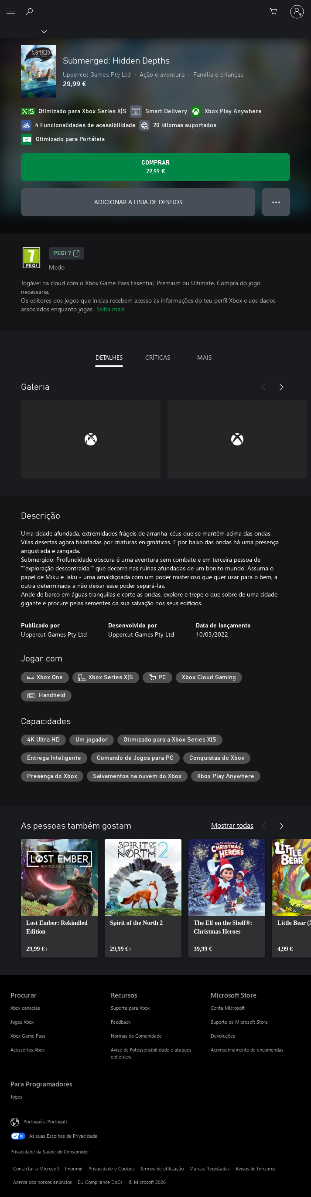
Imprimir (74, 1168)
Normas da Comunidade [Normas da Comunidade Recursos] (136, 1036)
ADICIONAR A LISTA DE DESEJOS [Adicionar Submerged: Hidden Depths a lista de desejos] (138, 202)
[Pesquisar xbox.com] (30, 11)
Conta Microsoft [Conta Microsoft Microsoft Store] (228, 1008)
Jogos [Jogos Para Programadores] (16, 1096)
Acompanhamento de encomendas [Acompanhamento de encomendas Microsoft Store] (247, 1049)
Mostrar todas (232, 824)
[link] (59, 898)
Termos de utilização (162, 1168)
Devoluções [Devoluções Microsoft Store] (223, 1036)
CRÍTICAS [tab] (157, 357)
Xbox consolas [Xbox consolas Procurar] (25, 1008)
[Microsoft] (155, 6)
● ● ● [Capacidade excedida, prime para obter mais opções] (276, 201)
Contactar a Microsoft (36, 1168)
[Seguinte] (281, 387)
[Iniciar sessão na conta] (297, 11)
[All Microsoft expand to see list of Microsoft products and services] (10, 11)
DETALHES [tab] (109, 357)
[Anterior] (264, 387)
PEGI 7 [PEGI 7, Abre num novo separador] (66, 253)
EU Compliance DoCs (100, 1182)
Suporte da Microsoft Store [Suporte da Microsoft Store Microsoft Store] (239, 1022)
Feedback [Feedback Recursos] (120, 1022)
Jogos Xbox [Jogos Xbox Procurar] (22, 1022)
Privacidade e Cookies (112, 1168)
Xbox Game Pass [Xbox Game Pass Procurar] (27, 1036)
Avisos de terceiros (256, 1168)
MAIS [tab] (204, 357)
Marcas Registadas (209, 1168)
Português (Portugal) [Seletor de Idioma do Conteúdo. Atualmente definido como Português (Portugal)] (45, 1121)
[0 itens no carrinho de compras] (276, 11)
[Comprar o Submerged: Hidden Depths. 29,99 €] (155, 167)
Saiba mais (110, 309)
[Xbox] (23, 31)
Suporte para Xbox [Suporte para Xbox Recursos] (130, 1008)
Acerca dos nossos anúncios (42, 1182)
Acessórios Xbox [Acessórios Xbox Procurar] (27, 1049)
